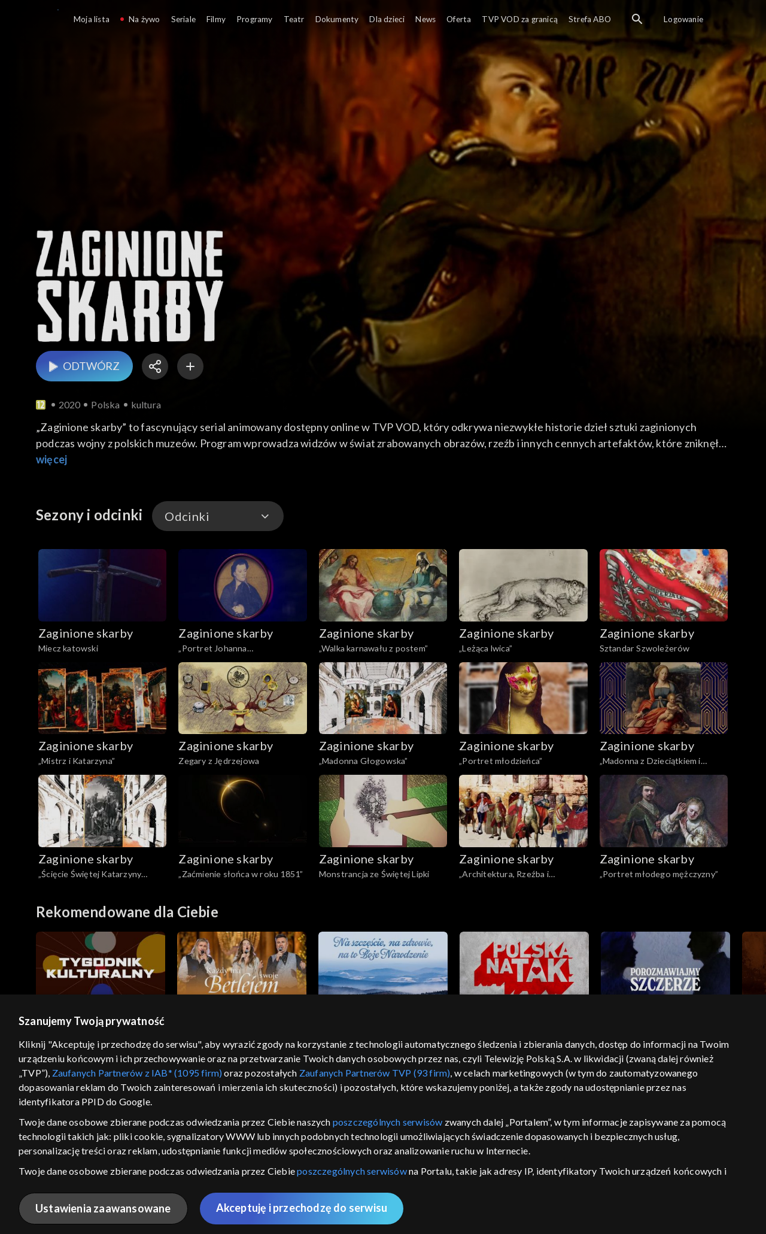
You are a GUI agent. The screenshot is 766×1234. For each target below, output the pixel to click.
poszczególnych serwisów (388, 1121)
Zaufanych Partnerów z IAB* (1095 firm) (137, 1072)
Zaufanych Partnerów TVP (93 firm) (375, 1072)
